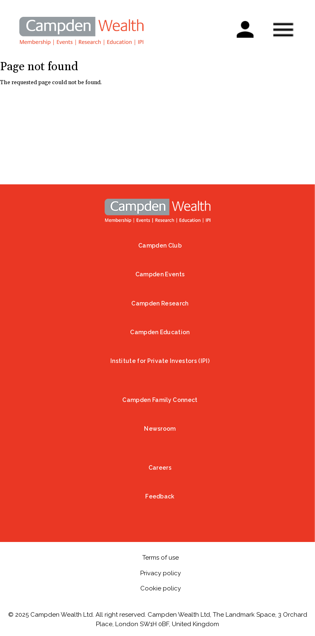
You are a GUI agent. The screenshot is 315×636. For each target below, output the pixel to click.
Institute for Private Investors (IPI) (160, 361)
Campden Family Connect (159, 400)
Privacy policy (160, 573)
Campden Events (160, 274)
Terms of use (160, 557)
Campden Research (159, 303)
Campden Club (160, 245)
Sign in (245, 25)
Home (157, 211)
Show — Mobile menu (283, 29)
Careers (159, 467)
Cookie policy (160, 588)
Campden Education (159, 332)
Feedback (160, 496)
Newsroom (160, 428)
